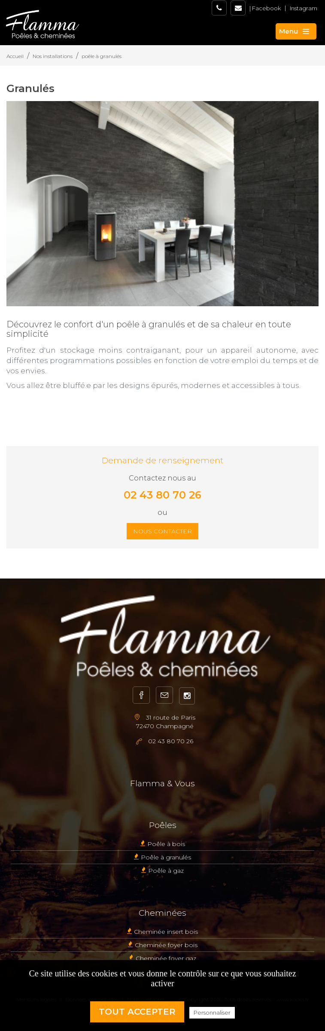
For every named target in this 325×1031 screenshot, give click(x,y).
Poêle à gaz (166, 870)
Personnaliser (212, 1012)
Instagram (303, 8)
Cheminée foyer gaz (166, 958)
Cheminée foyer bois (166, 945)
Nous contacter (162, 531)
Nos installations (53, 56)
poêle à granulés (101, 56)
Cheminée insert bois (166, 932)
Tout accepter (137, 1011)
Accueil (15, 56)
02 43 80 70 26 (162, 495)
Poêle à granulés (166, 857)
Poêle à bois (166, 844)
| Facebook (265, 8)
